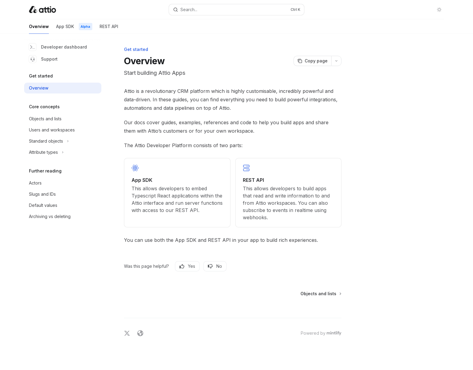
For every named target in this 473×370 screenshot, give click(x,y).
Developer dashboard (58, 47)
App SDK (74, 29)
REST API (109, 29)
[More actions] (336, 61)
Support (43, 59)
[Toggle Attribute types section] (62, 152)
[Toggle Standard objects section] (62, 141)
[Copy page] (312, 61)
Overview (39, 29)
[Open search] (236, 9)
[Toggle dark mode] (439, 9)
